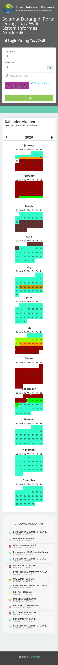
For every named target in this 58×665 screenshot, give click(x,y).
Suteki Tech (35, 656)
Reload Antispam (41, 83)
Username (10, 51)
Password (10, 62)
